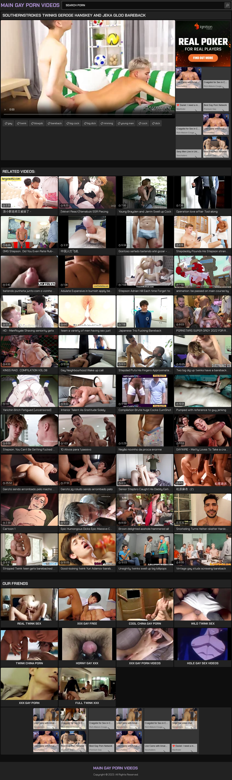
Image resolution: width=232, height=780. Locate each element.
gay (10, 123)
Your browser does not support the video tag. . (88, 69)
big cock (74, 123)
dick (157, 123)
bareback (56, 123)
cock (144, 123)
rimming (108, 123)
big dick (91, 123)
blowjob (38, 123)
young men (127, 123)
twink (23, 123)
